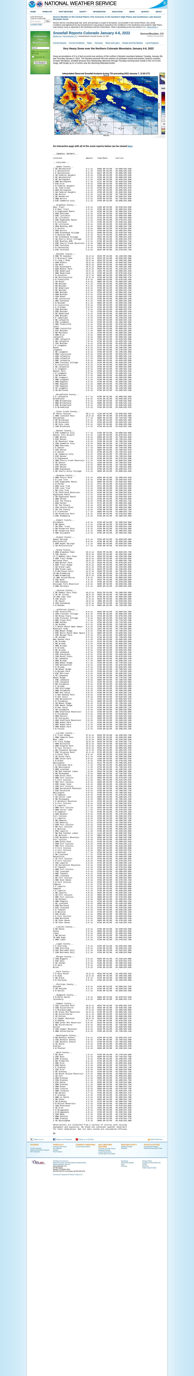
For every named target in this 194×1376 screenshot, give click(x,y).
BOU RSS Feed (155, 1336)
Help (122, 1361)
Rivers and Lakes (112, 43)
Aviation (55, 1346)
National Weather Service (61, 1361)
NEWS (132, 12)
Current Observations (83, 1343)
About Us (145, 1362)
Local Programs (152, 43)
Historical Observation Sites (153, 1344)
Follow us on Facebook (62, 1336)
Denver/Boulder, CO (70, 36)
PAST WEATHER (66, 12)
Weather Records (104, 1346)
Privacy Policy (40, 65)
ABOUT (158, 12)
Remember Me (40, 57)
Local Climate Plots (104, 1348)
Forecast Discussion (60, 1343)
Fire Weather (57, 1344)
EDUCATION (117, 12)
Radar (89, 43)
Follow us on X (36, 1336)
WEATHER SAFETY (129, 1341)
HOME (33, 12)
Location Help (36, 24)
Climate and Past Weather (132, 43)
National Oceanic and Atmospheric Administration (69, 1359)
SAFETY (82, 12)
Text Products (57, 1348)
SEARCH (145, 12)
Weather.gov (57, 36)
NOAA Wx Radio (126, 1343)
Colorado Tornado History (107, 1345)
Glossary (124, 1362)
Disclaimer (124, 1357)
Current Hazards (59, 43)
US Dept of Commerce (60, 1357)
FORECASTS (58, 1341)
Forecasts (99, 43)
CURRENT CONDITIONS (85, 1341)
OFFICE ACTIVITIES (152, 1341)
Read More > (152, 27)
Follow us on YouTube (85, 1336)
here (130, 146)
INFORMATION (99, 12)
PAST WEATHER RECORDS (105, 1342)
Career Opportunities (149, 1364)
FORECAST (47, 12)
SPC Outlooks (35, 1348)
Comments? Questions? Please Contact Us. (68, 1371)
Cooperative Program (151, 1343)
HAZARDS (34, 1341)
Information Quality (127, 1359)
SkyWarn (124, 1344)
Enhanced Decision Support (39, 1346)
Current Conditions (76, 43)
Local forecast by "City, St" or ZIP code (38, 17)
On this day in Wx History (106, 1350)
